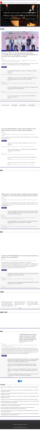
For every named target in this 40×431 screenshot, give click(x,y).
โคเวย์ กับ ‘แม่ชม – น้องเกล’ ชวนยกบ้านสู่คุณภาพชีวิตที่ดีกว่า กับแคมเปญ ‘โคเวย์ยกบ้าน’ (33, 305)
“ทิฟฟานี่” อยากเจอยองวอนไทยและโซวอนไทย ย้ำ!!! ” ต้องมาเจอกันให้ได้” (21, 163)
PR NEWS (2, 294)
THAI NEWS (14, 106)
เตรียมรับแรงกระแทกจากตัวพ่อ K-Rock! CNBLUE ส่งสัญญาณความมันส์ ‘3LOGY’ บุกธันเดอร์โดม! (21, 13)
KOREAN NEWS (5, 106)
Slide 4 (28, 26)
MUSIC (1, 233)
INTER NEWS (31, 106)
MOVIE (1, 171)
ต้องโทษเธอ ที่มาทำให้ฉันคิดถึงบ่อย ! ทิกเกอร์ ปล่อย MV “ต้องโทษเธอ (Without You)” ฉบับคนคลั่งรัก (19, 2)
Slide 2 (12, 26)
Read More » (4, 67)
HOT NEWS (2, 29)
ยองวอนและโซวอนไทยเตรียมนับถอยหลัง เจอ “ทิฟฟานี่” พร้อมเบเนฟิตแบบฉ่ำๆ (22, 158)
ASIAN (1, 333)
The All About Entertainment (22, 426)
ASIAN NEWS (23, 106)
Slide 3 (20, 26)
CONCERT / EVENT (3, 314)
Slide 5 (36, 26)
